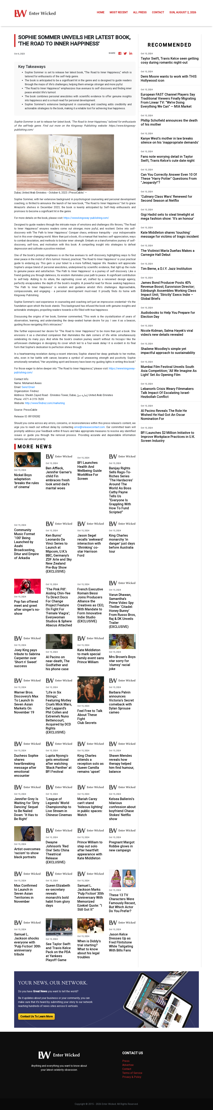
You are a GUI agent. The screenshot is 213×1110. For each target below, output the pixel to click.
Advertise (128, 1065)
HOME (100, 12)
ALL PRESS (140, 12)
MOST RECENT (119, 12)
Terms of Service (132, 1073)
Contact (126, 1069)
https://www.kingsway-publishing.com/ (86, 218)
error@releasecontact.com (89, 427)
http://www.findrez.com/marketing (45, 403)
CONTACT (158, 12)
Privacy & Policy (131, 1077)
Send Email (28, 387)
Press (125, 1061)
